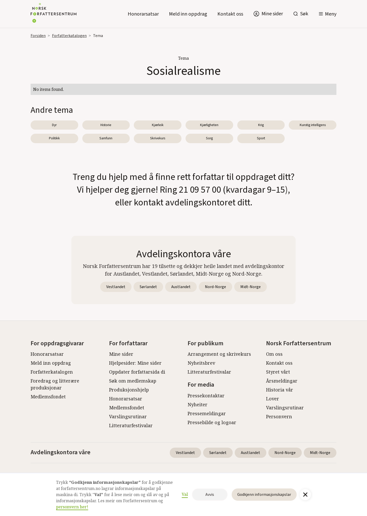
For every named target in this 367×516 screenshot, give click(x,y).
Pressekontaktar (206, 395)
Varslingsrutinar (128, 416)
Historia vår (279, 390)
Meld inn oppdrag (188, 14)
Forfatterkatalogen (69, 36)
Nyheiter (197, 404)
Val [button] (185, 494)
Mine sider (121, 354)
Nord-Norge (215, 287)
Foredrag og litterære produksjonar (55, 384)
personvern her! (72, 507)
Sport (261, 138)
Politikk (54, 138)
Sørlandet (148, 287)
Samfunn (105, 138)
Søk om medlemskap (132, 381)
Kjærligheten (209, 124)
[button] (327, 14)
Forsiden (38, 36)
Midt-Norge (250, 287)
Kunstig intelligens (313, 124)
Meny (330, 14)
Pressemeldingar (207, 413)
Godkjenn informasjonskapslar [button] (264, 494)
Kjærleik (158, 124)
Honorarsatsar (143, 14)
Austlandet (181, 287)
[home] (53, 14)
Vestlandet (115, 287)
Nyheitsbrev (201, 363)
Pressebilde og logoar (212, 422)
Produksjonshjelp (129, 390)
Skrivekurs (157, 138)
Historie (105, 124)
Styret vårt (278, 372)
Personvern (279, 416)
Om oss (274, 354)
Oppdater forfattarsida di (137, 372)
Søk (304, 13)
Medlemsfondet (48, 397)
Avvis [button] (209, 494)
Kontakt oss (230, 14)
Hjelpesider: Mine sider (135, 363)
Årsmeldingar (281, 381)
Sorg (209, 138)
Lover (272, 399)
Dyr (54, 124)
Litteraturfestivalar (131, 425)
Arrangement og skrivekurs (219, 354)
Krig (261, 124)
